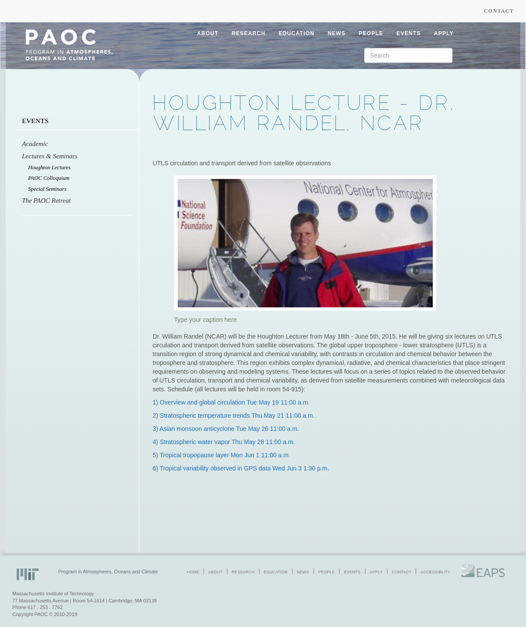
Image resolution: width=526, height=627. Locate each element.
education (296, 33)
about (208, 33)
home (193, 572)
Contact (499, 11)
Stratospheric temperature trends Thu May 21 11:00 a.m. (237, 415)
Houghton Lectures (49, 167)
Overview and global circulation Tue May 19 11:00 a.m (234, 402)
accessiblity (435, 572)
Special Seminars (47, 189)
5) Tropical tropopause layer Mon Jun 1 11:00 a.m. (221, 455)
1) (156, 402)
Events (35, 120)
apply (444, 33)
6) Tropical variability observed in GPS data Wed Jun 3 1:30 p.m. (241, 468)
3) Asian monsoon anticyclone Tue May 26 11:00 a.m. (226, 428)
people (371, 33)
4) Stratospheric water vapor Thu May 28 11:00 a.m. (224, 441)
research (249, 33)
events (409, 33)
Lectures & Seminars (49, 156)
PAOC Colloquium (48, 178)
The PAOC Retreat (46, 200)
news (337, 33)
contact (401, 572)
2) (156, 415)
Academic (35, 143)
